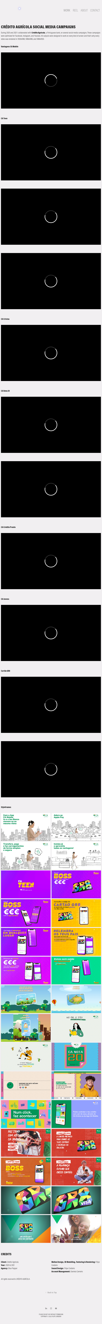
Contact (95, 10)
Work (67, 10)
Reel (75, 10)
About (84, 10)
